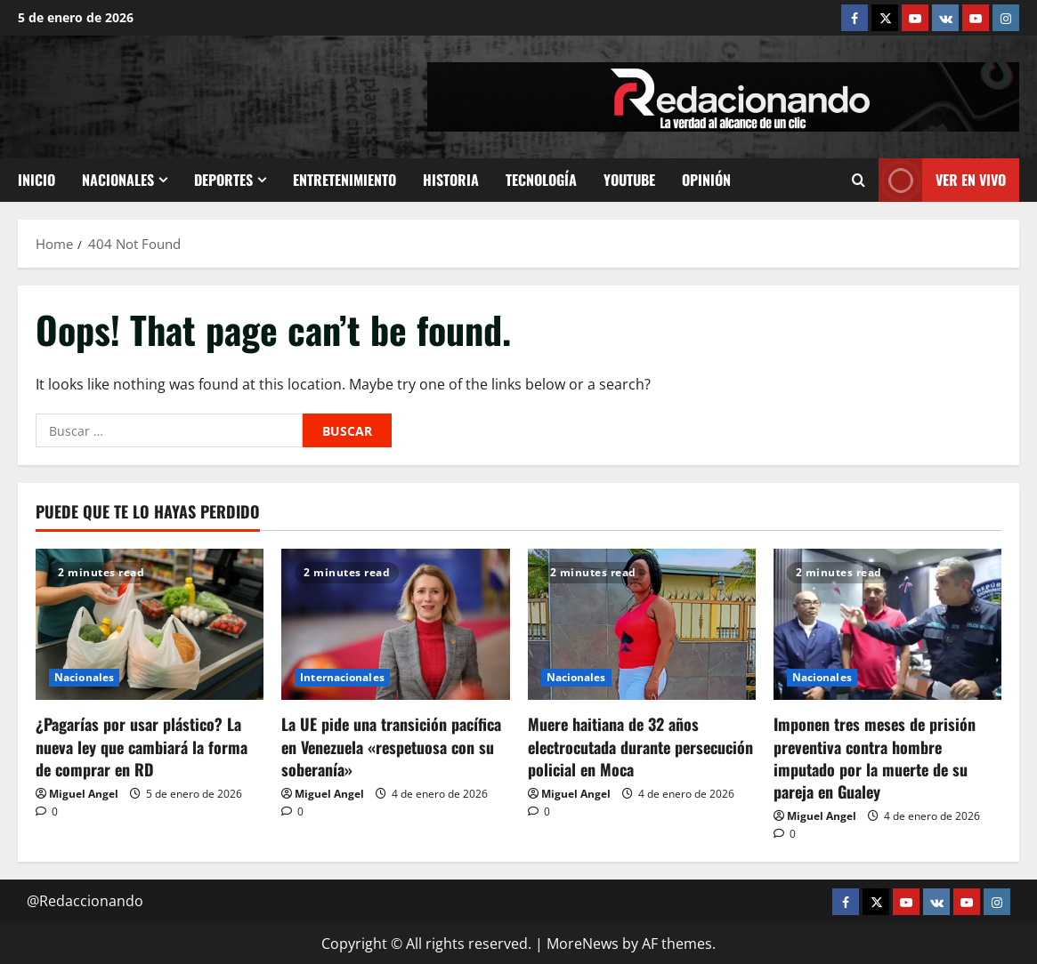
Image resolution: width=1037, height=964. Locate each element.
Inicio (36, 179)
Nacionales (118, 179)
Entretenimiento (344, 179)
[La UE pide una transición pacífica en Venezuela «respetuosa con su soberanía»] (395, 625)
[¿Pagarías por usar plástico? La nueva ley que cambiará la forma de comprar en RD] (149, 625)
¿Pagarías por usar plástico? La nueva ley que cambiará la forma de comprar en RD (141, 746)
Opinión (706, 179)
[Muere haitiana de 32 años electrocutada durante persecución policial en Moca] (642, 625)
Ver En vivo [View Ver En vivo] (942, 180)
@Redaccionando (85, 901)
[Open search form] (858, 180)
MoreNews (583, 943)
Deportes (223, 179)
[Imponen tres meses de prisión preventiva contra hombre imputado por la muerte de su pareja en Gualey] (887, 625)
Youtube (629, 179)
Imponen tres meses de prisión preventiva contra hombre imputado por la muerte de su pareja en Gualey (875, 757)
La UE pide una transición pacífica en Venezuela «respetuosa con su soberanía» (391, 746)
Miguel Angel (83, 793)
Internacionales (342, 677)
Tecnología (541, 179)
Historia (451, 179)
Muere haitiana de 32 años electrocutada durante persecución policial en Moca (640, 746)
